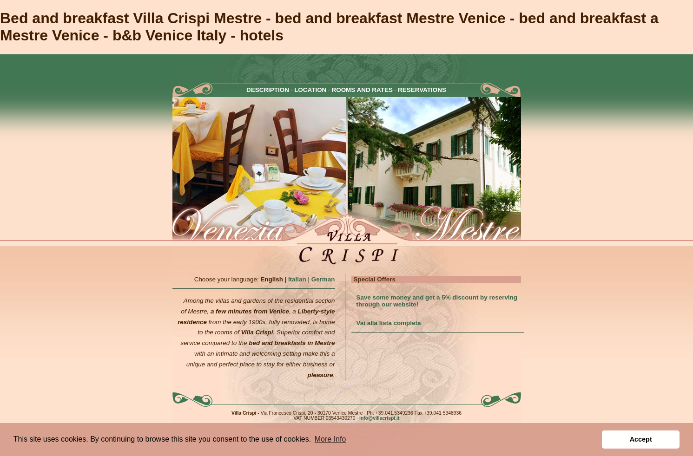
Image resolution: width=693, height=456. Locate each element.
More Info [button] (330, 439)
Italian (297, 279)
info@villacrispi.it (379, 418)
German (323, 279)
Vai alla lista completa (388, 322)
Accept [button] (641, 439)
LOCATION (310, 89)
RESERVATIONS (422, 89)
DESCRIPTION (267, 89)
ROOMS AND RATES (362, 89)
